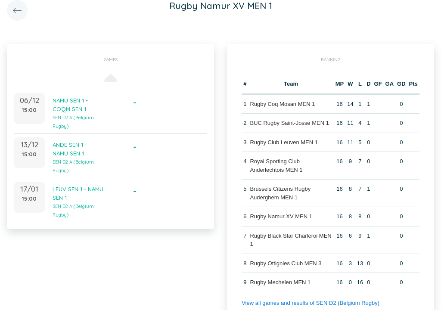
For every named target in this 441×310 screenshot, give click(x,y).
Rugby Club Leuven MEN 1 (284, 142)
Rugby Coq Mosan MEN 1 (282, 104)
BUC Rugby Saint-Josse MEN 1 (289, 123)
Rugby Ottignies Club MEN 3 (285, 263)
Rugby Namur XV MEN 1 (281, 216)
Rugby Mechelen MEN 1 (280, 282)
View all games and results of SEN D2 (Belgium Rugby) (310, 303)
